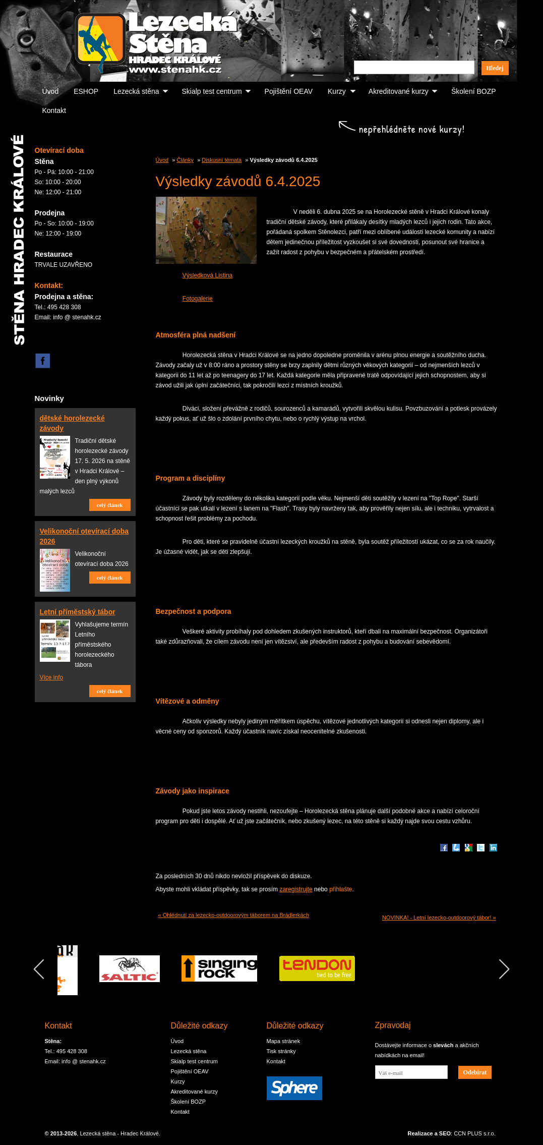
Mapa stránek (283, 1041)
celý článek (110, 505)
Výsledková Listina (207, 275)
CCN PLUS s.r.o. (475, 1133)
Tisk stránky (281, 1051)
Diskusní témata (222, 160)
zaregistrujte (295, 889)
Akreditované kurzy (399, 91)
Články (185, 160)
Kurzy (337, 91)
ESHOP (86, 91)
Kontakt (54, 110)
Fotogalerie (198, 298)
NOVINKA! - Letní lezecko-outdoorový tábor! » (439, 917)
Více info (52, 677)
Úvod (50, 91)
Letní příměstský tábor (77, 612)
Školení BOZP (473, 91)
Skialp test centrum (212, 91)
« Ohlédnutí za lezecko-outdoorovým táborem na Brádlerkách (234, 915)
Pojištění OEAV (289, 91)
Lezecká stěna (136, 91)
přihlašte (340, 889)
